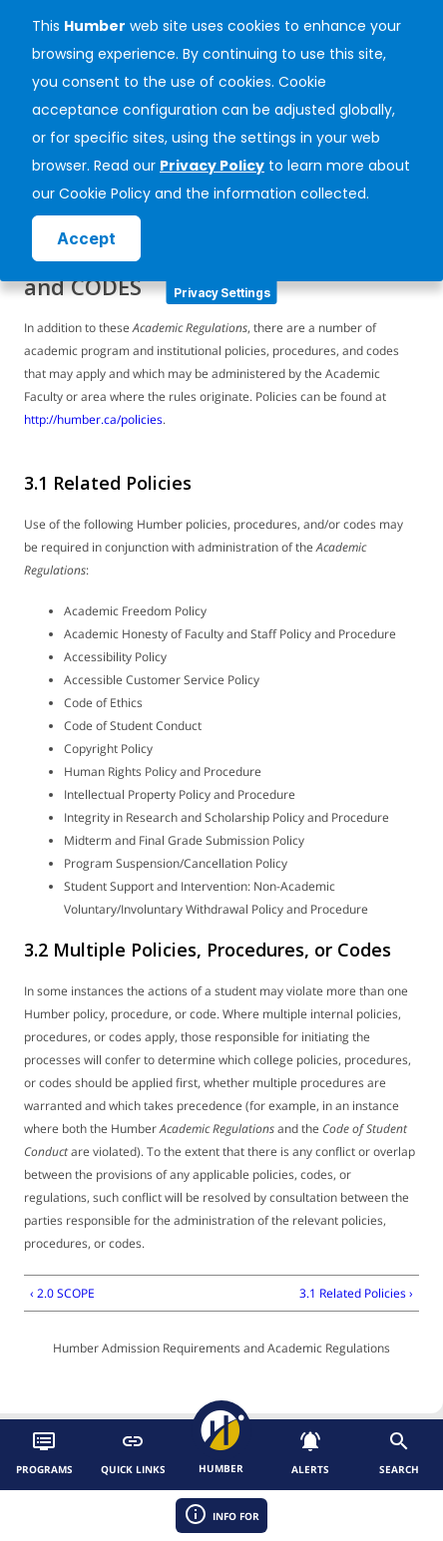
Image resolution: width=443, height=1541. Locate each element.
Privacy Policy (212, 166)
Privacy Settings (222, 292)
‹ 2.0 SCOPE (62, 1293)
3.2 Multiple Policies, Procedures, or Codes (207, 950)
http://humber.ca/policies (93, 419)
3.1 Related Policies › (356, 1293)
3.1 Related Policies (108, 483)
